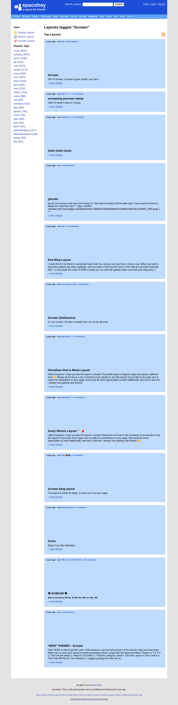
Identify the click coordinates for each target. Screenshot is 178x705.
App (116, 16)
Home (17, 16)
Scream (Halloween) (61, 317)
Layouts (93, 16)
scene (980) (20, 96)
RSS (76, 695)
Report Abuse (114, 695)
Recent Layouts (24, 36)
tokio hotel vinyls (60, 150)
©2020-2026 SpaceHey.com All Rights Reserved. (89, 699)
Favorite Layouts (24, 41)
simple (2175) (21, 69)
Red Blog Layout (59, 259)
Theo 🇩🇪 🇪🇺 (65, 455)
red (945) (18, 100)
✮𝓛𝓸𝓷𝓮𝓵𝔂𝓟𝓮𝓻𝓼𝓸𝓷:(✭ (68, 284)
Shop (122, 16)
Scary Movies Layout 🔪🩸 (66, 430)
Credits (69, 695)
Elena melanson (67, 507)
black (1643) (20, 81)
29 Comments (68, 165)
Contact (104, 695)
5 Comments (83, 284)
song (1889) (20, 73)
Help (145, 4)
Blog (55, 16)
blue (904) (19, 107)
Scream (53, 75)
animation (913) (22, 103)
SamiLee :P (65, 117)
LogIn (153, 4)
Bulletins (64, 16)
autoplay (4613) (22, 54)
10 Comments (73, 226)
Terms (81, 695)
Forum (73, 16)
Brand (62, 695)
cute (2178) (19, 65)
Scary (52, 541)
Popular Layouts (24, 32)
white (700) (19, 115)
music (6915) (20, 50)
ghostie (53, 199)
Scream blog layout (61, 488)
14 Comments (68, 612)
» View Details (55, 83)
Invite (109, 16)
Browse (26, 16)
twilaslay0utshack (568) (26, 134)
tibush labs (96, 685)
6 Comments (79, 397)
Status (124, 695)
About (130, 16)
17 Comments (78, 94)
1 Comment (81, 507)
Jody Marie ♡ (66, 337)
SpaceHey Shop (136, 695)
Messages (46, 16)
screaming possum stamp (66, 98)
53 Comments (89, 560)
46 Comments (72, 42)
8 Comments (79, 337)
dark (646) (19, 119)
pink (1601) (19, 85)
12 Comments (78, 117)
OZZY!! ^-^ (65, 94)
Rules (50, 695)
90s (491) (19, 141)
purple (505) (20, 137)
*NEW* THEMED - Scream (65, 645)
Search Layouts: (73, 4)
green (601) (20, 126)
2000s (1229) (20, 92)
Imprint (96, 695)
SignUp (161, 4)
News (44, 695)
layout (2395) (20, 58)
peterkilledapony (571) (25, 130)
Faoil (63, 226)
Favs (101, 16)
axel (62, 42)
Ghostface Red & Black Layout (69, 370)
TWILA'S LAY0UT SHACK (71, 560)
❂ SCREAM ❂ (57, 593)
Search (118, 4)
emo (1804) (19, 77)
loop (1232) (19, 88)
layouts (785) (20, 111)
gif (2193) (19, 62)
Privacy (89, 695)
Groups (83, 16)
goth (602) (19, 122)
